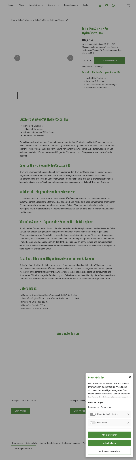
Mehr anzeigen (95, 402)
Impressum (93, 407)
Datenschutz (107, 407)
